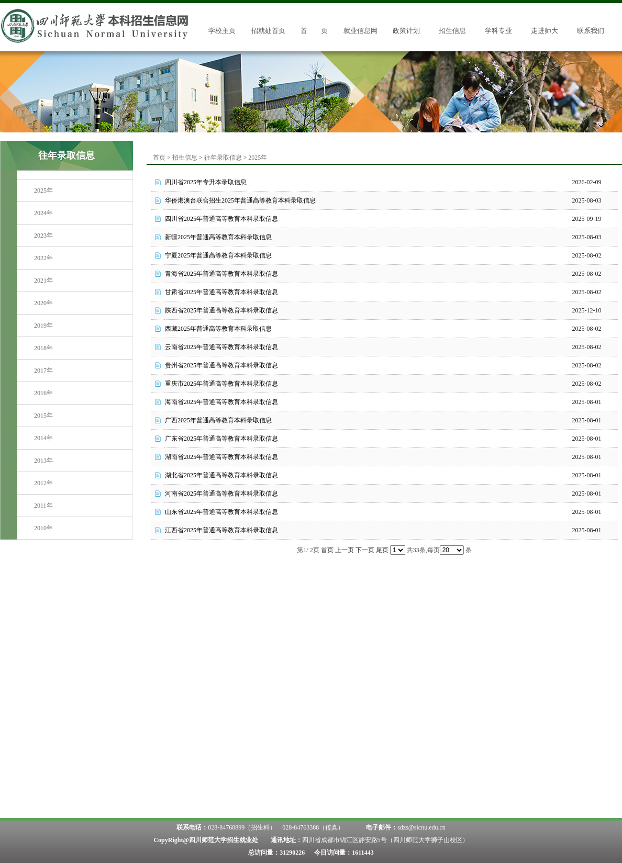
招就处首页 (268, 31)
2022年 (43, 258)
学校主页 (222, 31)
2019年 (43, 325)
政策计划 (406, 31)
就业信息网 (360, 31)
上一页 (344, 550)
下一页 (365, 550)
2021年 (43, 280)
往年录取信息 (223, 157)
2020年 (43, 303)
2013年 (43, 460)
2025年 (43, 190)
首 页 (314, 31)
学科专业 (498, 31)
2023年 (43, 235)
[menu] (75, 359)
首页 (159, 157)
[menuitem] (75, 191)
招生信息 (452, 31)
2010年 (43, 528)
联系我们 (590, 31)
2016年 (43, 393)
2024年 (43, 213)
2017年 (43, 370)
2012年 (43, 483)
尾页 (382, 550)
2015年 (43, 415)
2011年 (43, 505)
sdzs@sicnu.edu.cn (421, 827)
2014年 (43, 438)
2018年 (43, 348)
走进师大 (544, 31)
